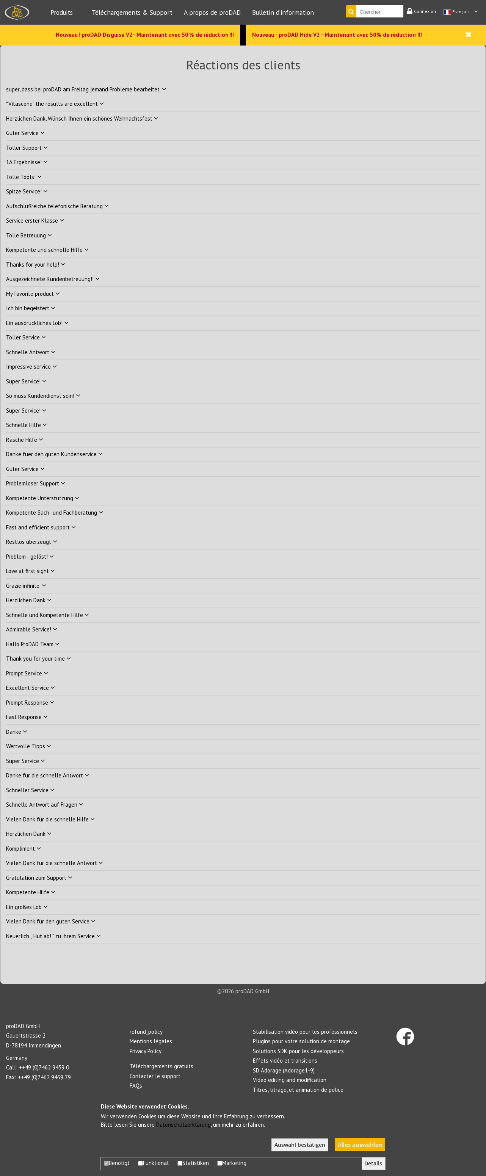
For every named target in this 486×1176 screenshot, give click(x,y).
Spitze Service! (27, 191)
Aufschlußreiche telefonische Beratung (57, 206)
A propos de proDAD (212, 12)
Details (373, 1163)
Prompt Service (27, 673)
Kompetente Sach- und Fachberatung (54, 512)
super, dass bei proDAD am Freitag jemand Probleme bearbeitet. (86, 89)
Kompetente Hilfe (30, 892)
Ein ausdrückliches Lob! (37, 323)
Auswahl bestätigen (299, 1144)
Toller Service (26, 337)
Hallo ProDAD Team (33, 644)
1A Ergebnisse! (27, 162)
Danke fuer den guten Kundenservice (54, 454)
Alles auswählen (360, 1144)
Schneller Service (30, 790)
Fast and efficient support (41, 527)
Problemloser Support (35, 483)
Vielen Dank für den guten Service (51, 921)
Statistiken (193, 1163)
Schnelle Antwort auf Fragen (44, 804)
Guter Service (25, 133)
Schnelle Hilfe (26, 425)
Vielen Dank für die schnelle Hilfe (50, 819)
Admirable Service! (31, 629)
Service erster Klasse (35, 220)
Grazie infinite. (26, 585)
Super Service (25, 761)
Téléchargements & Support (132, 12)
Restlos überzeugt (31, 541)
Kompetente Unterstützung (42, 498)
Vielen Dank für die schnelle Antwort (54, 863)
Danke (16, 731)
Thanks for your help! (35, 264)
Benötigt (117, 1163)
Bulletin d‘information (283, 12)
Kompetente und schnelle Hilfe (47, 249)
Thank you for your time (38, 658)
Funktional (153, 1163)
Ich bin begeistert (30, 308)
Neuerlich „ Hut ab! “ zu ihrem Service (53, 936)
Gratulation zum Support (39, 877)
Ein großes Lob (27, 907)
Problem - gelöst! (30, 556)
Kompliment (23, 848)
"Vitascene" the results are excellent (55, 103)
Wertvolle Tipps (28, 746)
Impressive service (31, 366)
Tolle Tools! (24, 177)
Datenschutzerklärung (183, 1124)
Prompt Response (30, 702)
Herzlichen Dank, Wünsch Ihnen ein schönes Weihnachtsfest (82, 118)
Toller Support (27, 147)
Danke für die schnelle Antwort (47, 775)
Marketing (231, 1163)
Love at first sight (30, 571)
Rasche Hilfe (24, 439)
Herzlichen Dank (29, 600)
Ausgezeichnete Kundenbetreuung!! (53, 279)
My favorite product (33, 293)
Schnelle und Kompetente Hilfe (47, 615)
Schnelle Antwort (30, 352)
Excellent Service (30, 687)
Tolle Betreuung (29, 235)
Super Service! (26, 381)
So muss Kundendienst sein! (43, 395)
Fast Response (27, 717)
